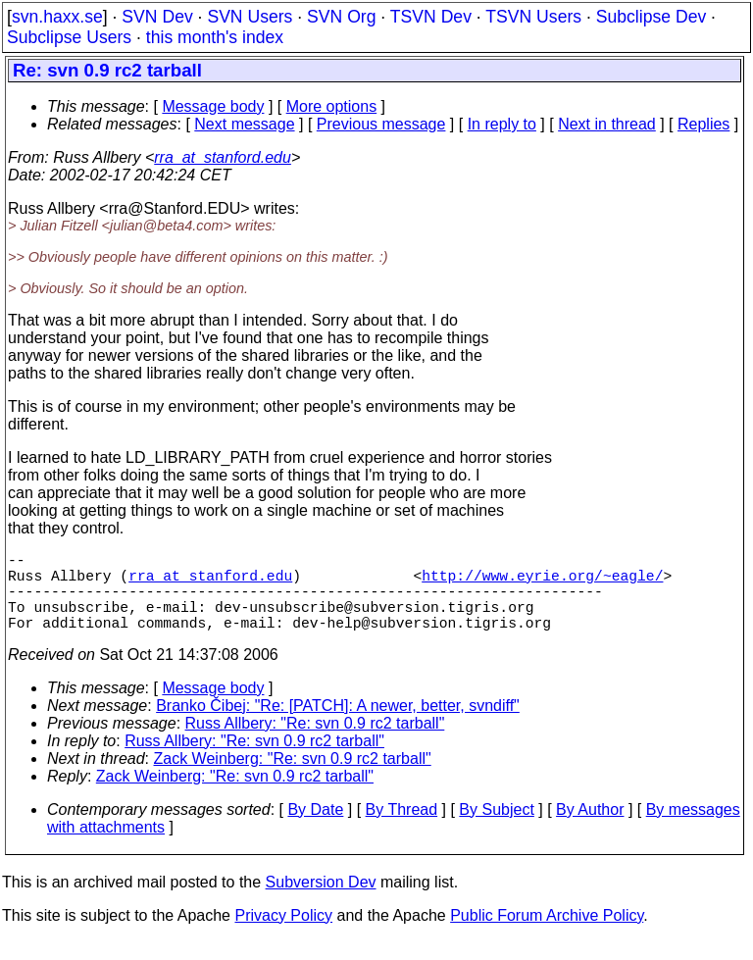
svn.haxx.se (57, 16)
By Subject (496, 829)
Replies (703, 124)
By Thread (402, 829)
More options (331, 106)
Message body (213, 106)
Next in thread (607, 124)
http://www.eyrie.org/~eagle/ (542, 582)
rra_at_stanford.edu (222, 157)
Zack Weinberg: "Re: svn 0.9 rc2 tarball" (292, 778)
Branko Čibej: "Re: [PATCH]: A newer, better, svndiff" (338, 725)
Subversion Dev (321, 901)
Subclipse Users (69, 37)
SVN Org (341, 16)
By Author (590, 829)
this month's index (214, 37)
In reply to (502, 124)
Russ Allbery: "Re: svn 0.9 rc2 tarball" (315, 742)
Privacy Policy (283, 935)
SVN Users (249, 16)
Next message (244, 124)
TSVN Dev (431, 16)
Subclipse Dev (651, 16)
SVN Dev (157, 16)
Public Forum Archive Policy (546, 935)
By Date (315, 829)
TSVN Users (533, 16)
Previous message (381, 124)
